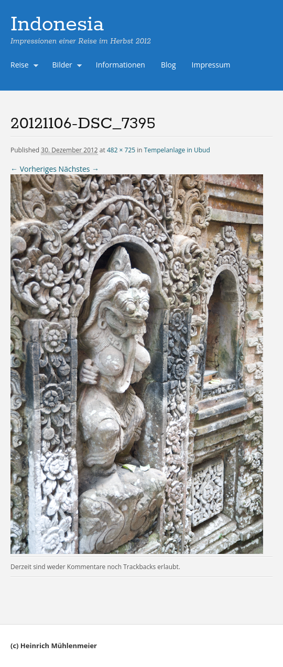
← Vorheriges (33, 169)
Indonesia (57, 25)
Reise (22, 66)
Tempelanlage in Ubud (177, 150)
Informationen (120, 65)
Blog (168, 65)
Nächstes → (79, 169)
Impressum (211, 65)
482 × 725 (121, 150)
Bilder (65, 66)
